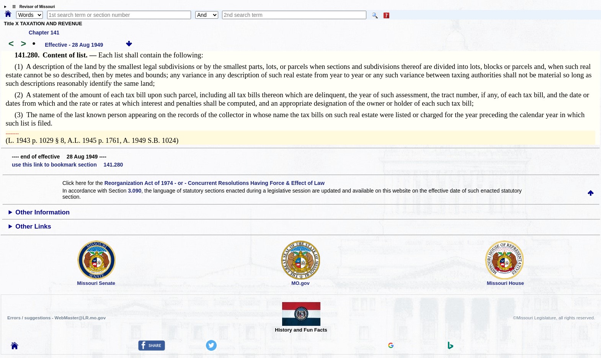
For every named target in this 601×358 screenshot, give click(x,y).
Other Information (42, 212)
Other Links (33, 226)
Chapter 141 (44, 32)
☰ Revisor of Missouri (31, 7)
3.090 (134, 191)
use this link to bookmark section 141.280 (67, 165)
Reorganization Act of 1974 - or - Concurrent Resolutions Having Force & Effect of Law (215, 183)
